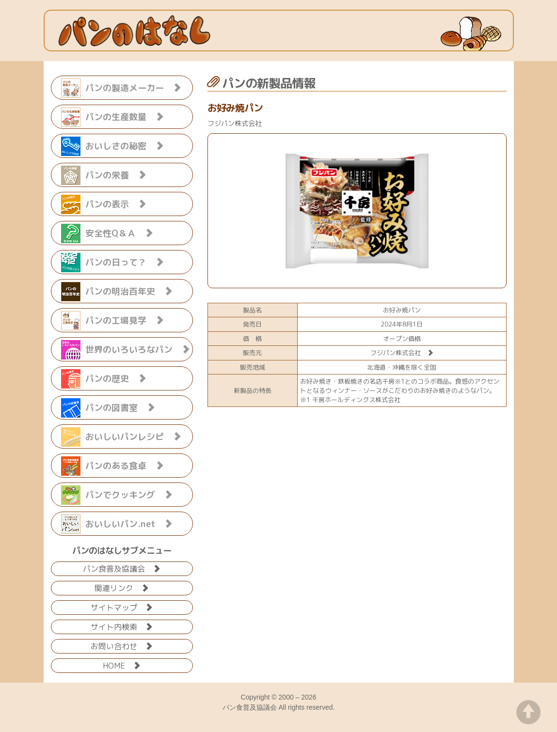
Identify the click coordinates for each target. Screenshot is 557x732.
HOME (122, 665)
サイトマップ (122, 606)
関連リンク (122, 587)
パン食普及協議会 (121, 568)
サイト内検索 (122, 626)
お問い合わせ (122, 645)
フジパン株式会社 (401, 352)
